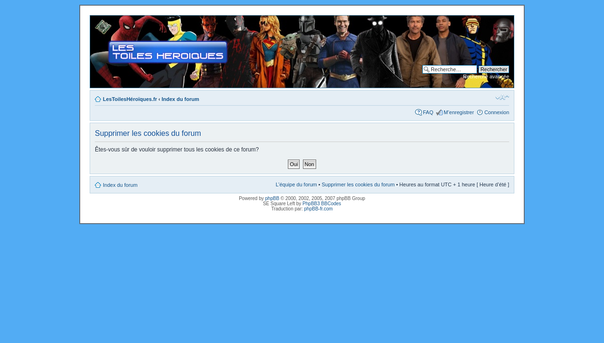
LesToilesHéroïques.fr (130, 99)
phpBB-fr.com (318, 208)
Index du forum (180, 99)
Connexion (496, 112)
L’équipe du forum (296, 184)
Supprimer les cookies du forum (358, 184)
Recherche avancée (486, 76)
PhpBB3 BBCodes (321, 203)
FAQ (428, 112)
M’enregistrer (459, 112)
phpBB (272, 198)
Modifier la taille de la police (502, 97)
